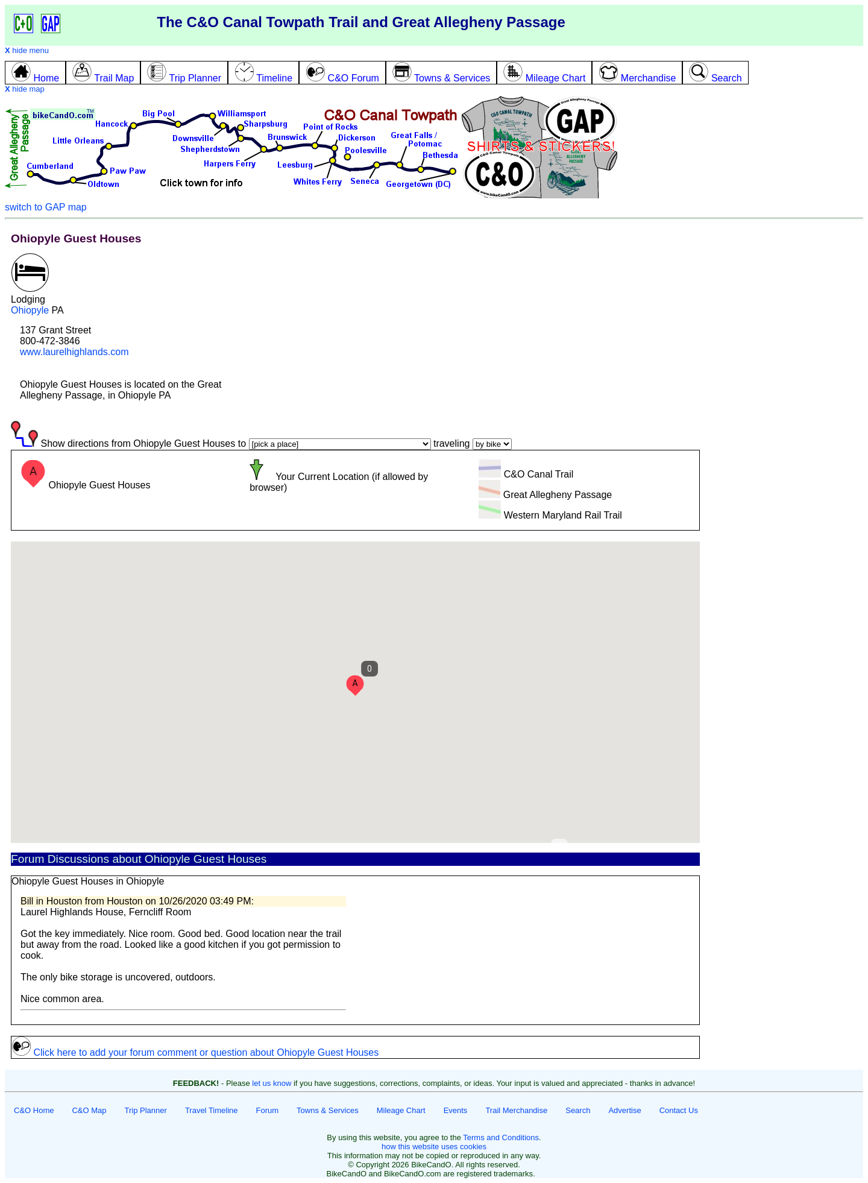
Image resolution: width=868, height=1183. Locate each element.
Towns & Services (328, 1110)
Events (456, 1110)
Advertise (624, 1110)
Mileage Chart (401, 1110)
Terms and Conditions (501, 1137)
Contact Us (678, 1110)
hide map (25, 88)
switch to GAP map (46, 207)
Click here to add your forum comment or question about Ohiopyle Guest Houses (195, 1052)
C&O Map (89, 1110)
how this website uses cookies (434, 1146)
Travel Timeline (211, 1110)
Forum (267, 1110)
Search (577, 1110)
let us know (271, 1083)
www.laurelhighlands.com (74, 352)
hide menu (27, 50)
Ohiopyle (30, 310)
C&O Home (34, 1110)
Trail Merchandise (516, 1110)
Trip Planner (146, 1110)
